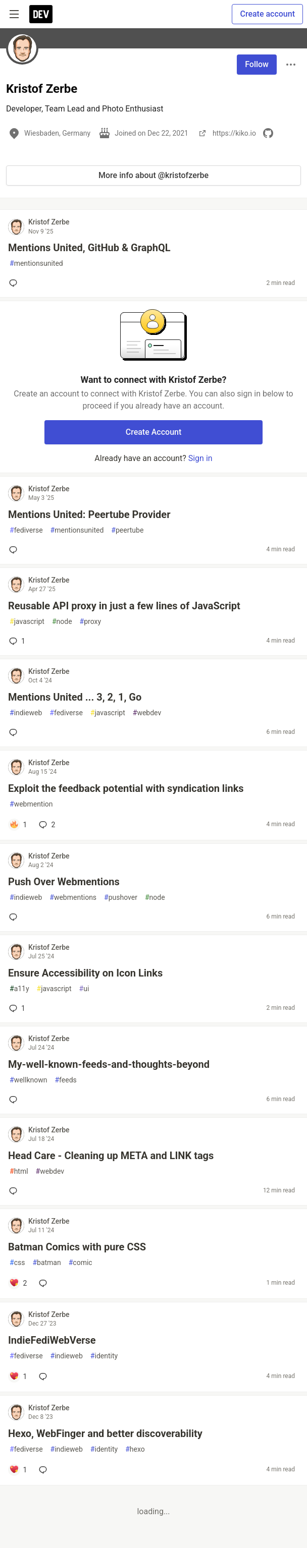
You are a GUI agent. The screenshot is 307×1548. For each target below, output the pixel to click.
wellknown (28, 1080)
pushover (120, 897)
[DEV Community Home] (41, 14)
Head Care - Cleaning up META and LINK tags (111, 1156)
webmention (31, 804)
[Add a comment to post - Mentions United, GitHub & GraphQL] (15, 283)
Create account (267, 14)
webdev (147, 713)
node (62, 621)
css (17, 1262)
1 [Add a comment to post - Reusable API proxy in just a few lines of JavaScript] (16, 641)
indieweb (26, 713)
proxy (90, 621)
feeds (65, 1080)
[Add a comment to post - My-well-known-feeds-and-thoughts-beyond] (15, 1100)
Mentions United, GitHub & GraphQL (89, 248)
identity (104, 1356)
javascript (27, 621)
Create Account (154, 432)
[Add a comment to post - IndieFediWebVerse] (18, 1376)
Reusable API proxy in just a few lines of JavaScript (124, 606)
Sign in (200, 458)
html (19, 1171)
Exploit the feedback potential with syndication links (126, 788)
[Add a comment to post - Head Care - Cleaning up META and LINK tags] (15, 1191)
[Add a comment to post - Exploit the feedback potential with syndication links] (18, 825)
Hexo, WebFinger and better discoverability (105, 1433)
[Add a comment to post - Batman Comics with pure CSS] (18, 1283)
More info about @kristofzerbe (153, 175)
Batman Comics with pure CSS (77, 1247)
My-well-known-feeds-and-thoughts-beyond (109, 1064)
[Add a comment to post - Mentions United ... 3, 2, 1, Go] (15, 732)
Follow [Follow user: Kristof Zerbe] (257, 64)
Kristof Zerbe (49, 222)
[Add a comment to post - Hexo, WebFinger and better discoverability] (18, 1470)
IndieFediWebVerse (52, 1340)
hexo (135, 1449)
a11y (19, 989)
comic (80, 1262)
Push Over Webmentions (64, 882)
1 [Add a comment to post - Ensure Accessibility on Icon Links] (16, 1008)
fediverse (26, 530)
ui (84, 989)
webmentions (72, 897)
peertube (127, 530)
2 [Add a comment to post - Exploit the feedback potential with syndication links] (46, 825)
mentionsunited (36, 263)
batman (46, 1262)
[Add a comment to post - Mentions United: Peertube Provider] (15, 550)
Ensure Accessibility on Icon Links (85, 973)
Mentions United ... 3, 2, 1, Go (74, 697)
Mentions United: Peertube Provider (89, 514)
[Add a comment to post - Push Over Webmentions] (15, 917)
